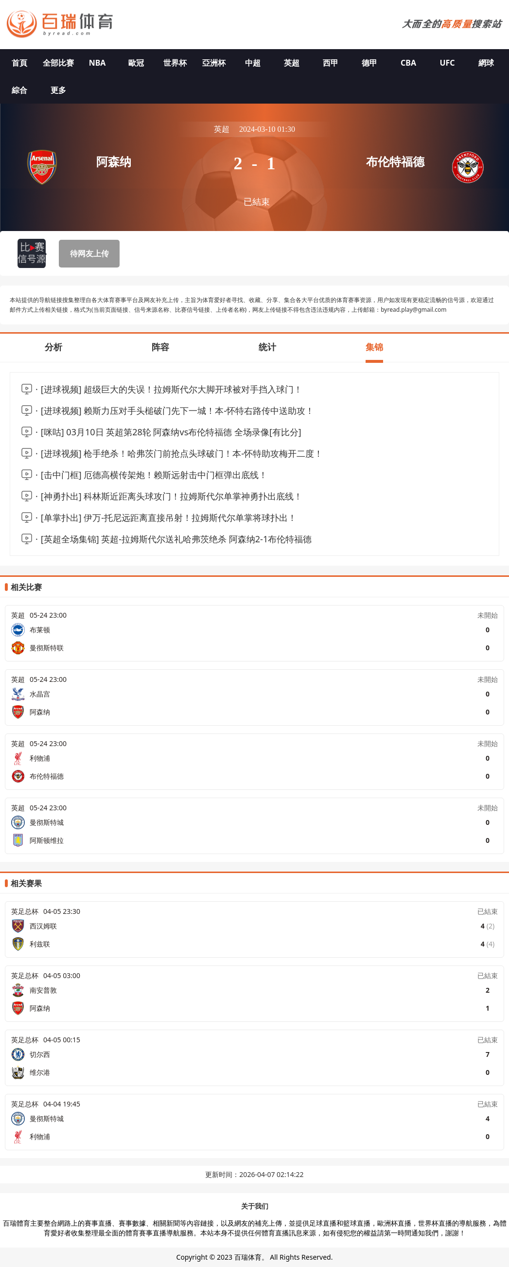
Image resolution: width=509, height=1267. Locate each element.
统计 (267, 347)
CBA (408, 62)
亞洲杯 (214, 62)
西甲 (330, 62)
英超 (291, 62)
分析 (53, 347)
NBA (97, 62)
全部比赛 (58, 62)
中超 (253, 62)
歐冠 (136, 62)
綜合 (19, 90)
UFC (447, 62)
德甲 (369, 62)
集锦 (374, 347)
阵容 (160, 347)
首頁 (19, 62)
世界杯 (175, 62)
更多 (58, 90)
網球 (486, 62)
